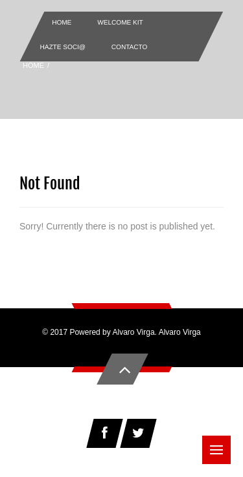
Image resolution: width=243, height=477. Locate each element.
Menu (220, 443)
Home (61, 22)
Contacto (129, 46)
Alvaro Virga (180, 332)
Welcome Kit (120, 22)
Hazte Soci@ (63, 46)
